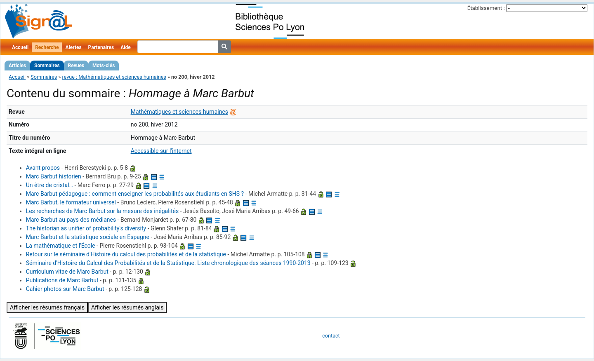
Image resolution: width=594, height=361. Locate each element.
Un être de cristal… (49, 185)
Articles (17, 65)
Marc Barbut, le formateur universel (71, 202)
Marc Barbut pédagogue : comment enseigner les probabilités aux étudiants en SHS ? (135, 193)
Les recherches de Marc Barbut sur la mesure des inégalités (102, 211)
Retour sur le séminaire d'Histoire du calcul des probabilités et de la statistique (126, 254)
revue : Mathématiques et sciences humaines (114, 77)
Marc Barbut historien (53, 176)
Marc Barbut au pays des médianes (71, 219)
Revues (76, 65)
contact (330, 336)
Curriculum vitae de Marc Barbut (67, 271)
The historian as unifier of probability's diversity (86, 228)
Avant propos (43, 167)
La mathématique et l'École (60, 245)
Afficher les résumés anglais (127, 307)
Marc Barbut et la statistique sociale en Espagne (87, 237)
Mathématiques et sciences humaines (179, 111)
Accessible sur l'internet (161, 151)
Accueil (20, 47)
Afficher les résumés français (47, 307)
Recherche (47, 47)
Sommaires (46, 65)
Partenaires (101, 47)
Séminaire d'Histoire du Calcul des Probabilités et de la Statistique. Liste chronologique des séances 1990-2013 (168, 263)
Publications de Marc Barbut (62, 280)
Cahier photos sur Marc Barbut (65, 289)
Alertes (73, 47)
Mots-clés (103, 65)
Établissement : (486, 8)
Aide (125, 47)
